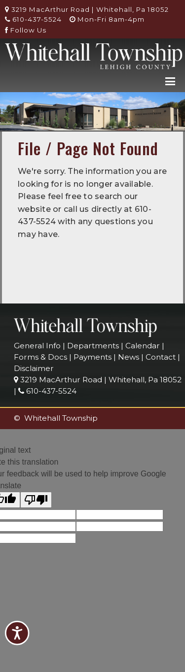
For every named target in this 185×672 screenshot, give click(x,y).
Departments (93, 345)
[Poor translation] (36, 500)
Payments (92, 357)
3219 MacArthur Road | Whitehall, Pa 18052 (87, 9)
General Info (37, 345)
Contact (161, 357)
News (128, 357)
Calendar (142, 345)
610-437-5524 (33, 19)
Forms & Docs (40, 357)
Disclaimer (34, 368)
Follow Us (25, 30)
